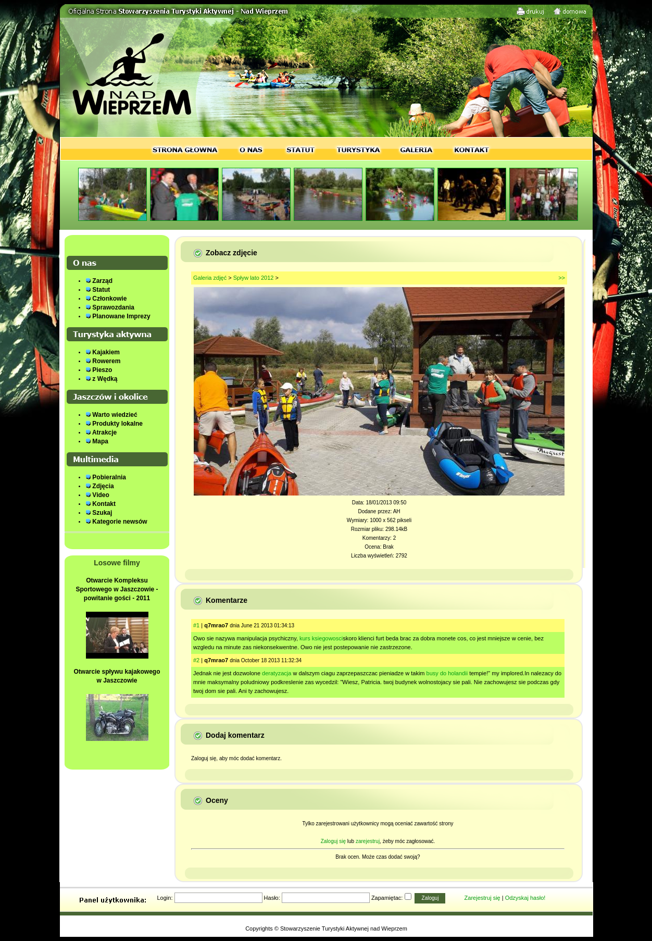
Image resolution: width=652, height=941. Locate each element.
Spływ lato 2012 (253, 278)
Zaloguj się (333, 841)
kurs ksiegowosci (321, 638)
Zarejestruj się (482, 898)
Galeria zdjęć (210, 278)
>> (561, 278)
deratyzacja (276, 673)
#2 (196, 660)
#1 (196, 625)
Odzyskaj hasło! (525, 898)
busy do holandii (447, 673)
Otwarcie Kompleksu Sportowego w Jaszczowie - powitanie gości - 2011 (117, 589)
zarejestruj (368, 841)
